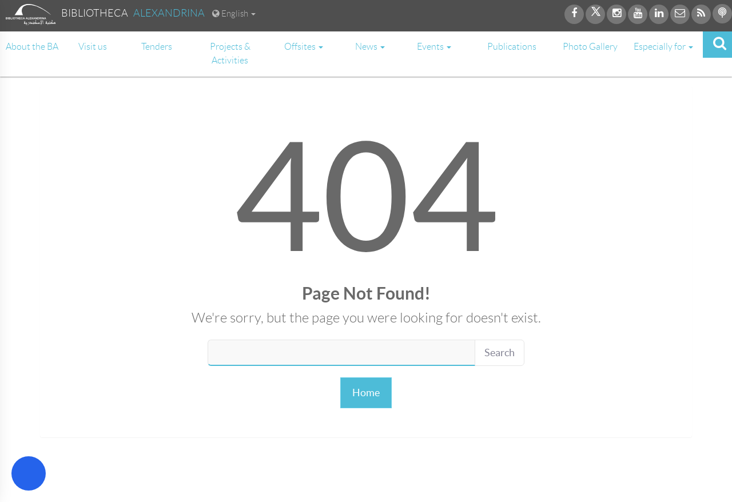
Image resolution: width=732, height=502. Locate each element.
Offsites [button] (303, 46)
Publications (511, 46)
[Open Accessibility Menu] (28, 473)
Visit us (92, 46)
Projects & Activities (230, 53)
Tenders (156, 46)
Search (499, 352)
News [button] (370, 46)
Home (366, 393)
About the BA (32, 46)
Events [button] (434, 46)
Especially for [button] (663, 46)
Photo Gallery (590, 46)
